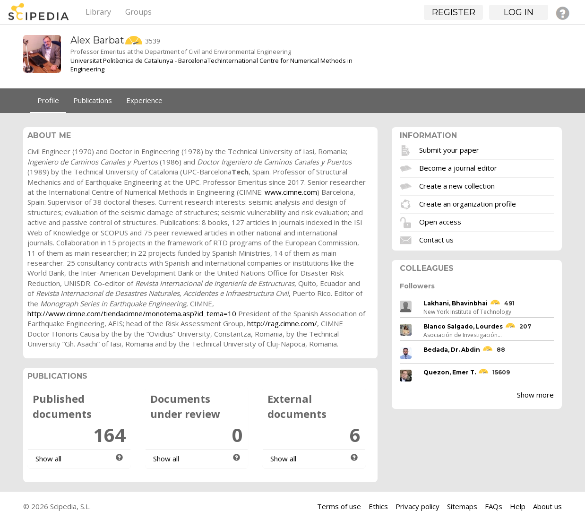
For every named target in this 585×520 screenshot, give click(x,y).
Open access (440, 221)
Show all (48, 458)
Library (98, 12)
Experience (144, 100)
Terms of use (339, 506)
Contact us (436, 239)
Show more (535, 394)
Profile (48, 100)
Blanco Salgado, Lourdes (463, 326)
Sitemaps (462, 506)
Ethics (378, 506)
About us (547, 506)
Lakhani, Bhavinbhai (455, 303)
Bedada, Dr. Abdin (451, 349)
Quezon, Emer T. (449, 372)
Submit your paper (449, 150)
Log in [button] (518, 12)
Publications (92, 100)
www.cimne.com (291, 192)
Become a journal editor (458, 168)
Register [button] (453, 12)
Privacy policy (417, 506)
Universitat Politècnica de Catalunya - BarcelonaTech (145, 60)
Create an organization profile (467, 203)
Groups (138, 12)
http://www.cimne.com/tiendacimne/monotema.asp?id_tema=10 (131, 313)
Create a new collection (457, 186)
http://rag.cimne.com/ (282, 323)
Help (517, 506)
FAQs (493, 506)
